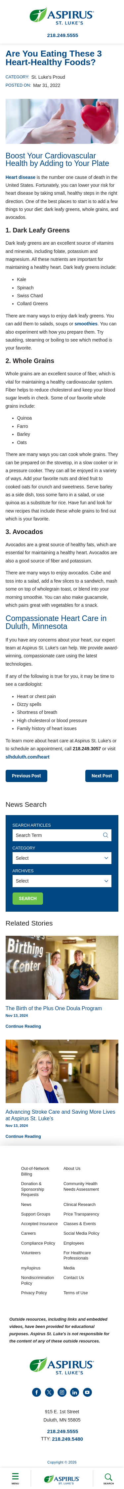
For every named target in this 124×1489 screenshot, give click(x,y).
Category (24, 848)
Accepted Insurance (39, 1224)
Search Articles (32, 825)
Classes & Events (79, 1224)
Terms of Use (75, 1293)
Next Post (102, 775)
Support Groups (35, 1215)
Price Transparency (81, 1215)
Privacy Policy (34, 1293)
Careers (28, 1234)
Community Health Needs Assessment (81, 1187)
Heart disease (20, 177)
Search (108, 1479)
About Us (71, 1169)
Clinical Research (79, 1205)
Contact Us (73, 1278)
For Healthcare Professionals (77, 1256)
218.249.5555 (62, 35)
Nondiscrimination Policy (37, 1281)
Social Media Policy (81, 1234)
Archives (23, 871)
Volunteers (31, 1253)
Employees (73, 1243)
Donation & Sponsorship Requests (32, 1190)
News (26, 1205)
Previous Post (26, 775)
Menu (15, 1478)
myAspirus (30, 1268)
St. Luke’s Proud (48, 77)
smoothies (85, 323)
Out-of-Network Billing (35, 1172)
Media (69, 1268)
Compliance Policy (38, 1243)
